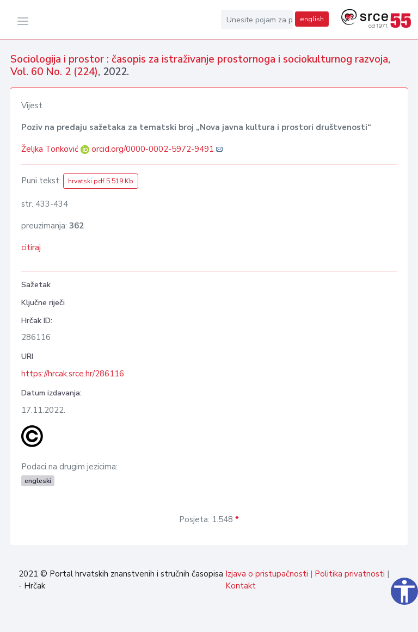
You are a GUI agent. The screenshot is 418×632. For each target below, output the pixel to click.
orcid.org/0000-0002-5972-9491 (152, 149)
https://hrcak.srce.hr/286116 (72, 373)
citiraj (31, 247)
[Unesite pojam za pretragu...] (256, 19)
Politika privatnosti (350, 573)
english (312, 19)
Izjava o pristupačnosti (266, 573)
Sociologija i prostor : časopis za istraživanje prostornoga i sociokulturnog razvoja (199, 59)
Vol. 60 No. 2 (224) (54, 72)
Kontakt (240, 585)
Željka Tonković (51, 149)
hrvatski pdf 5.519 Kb (100, 181)
